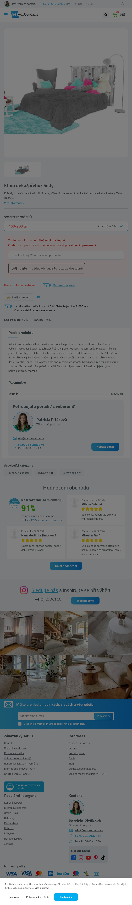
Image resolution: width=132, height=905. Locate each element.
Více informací (42, 888)
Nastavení (14, 897)
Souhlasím (66, 897)
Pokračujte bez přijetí (37, 897)
